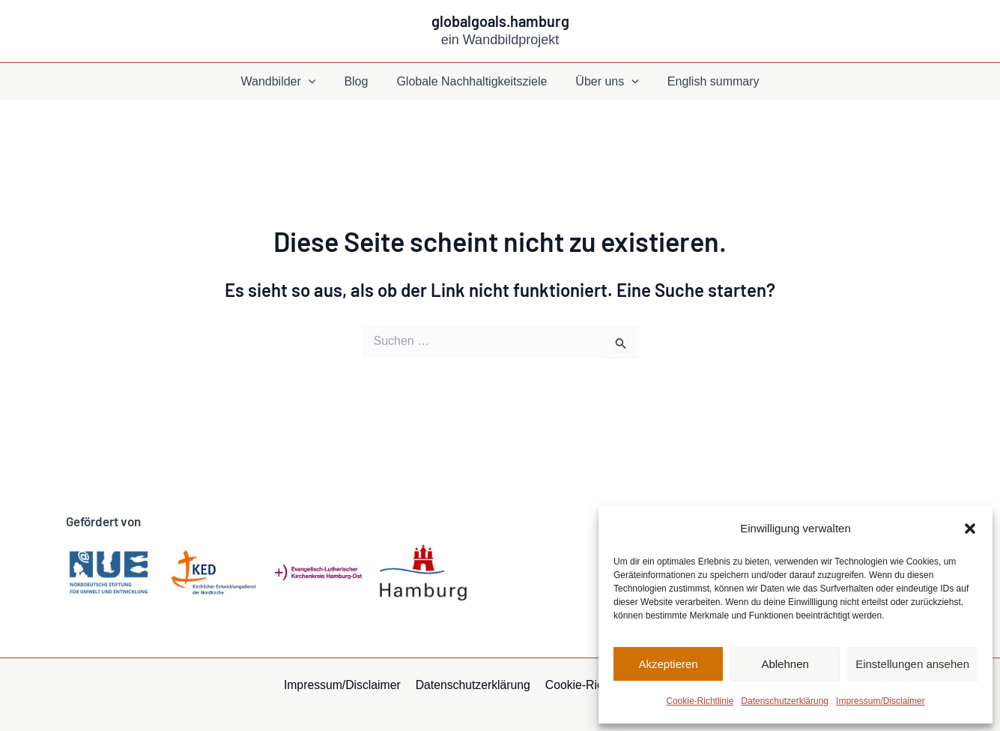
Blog (360, 81)
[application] (317, 81)
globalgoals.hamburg (500, 21)
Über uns (602, 81)
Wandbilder (286, 81)
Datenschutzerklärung (784, 701)
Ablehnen (784, 664)
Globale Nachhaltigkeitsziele (471, 81)
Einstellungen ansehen (912, 664)
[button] (970, 528)
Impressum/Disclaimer (880, 701)
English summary (704, 81)
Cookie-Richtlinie (699, 701)
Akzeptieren (667, 664)
